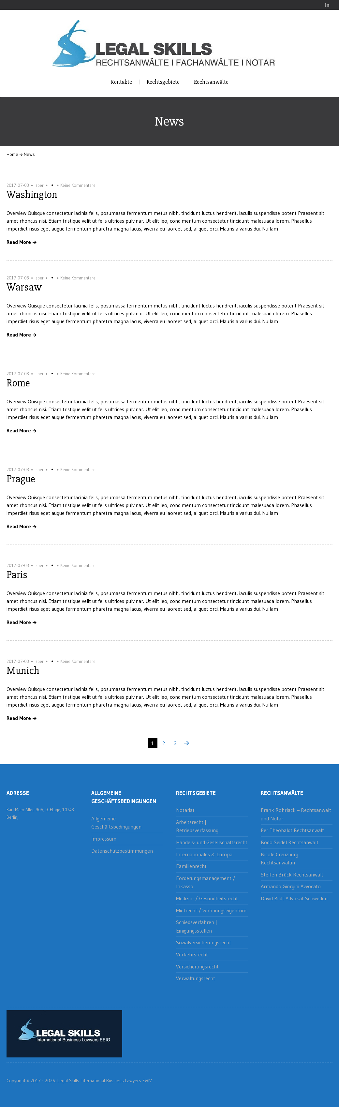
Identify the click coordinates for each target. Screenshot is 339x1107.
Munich (23, 670)
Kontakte (121, 82)
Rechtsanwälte (211, 82)
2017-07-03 (18, 185)
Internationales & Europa (204, 854)
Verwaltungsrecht (195, 978)
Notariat (185, 810)
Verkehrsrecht (192, 954)
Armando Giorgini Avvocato (291, 886)
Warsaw (24, 287)
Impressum (103, 838)
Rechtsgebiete (163, 82)
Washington (32, 194)
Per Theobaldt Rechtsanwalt (292, 830)
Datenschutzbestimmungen (122, 850)
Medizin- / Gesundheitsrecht (207, 898)
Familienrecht (191, 866)
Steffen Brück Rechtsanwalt (292, 874)
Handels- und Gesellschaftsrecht (211, 842)
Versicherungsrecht (197, 966)
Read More (19, 242)
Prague (21, 478)
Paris (17, 574)
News (29, 154)
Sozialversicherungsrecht (203, 942)
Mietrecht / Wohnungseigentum (211, 910)
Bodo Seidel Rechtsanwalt (289, 842)
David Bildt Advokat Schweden (294, 898)
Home (12, 154)
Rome (18, 383)
